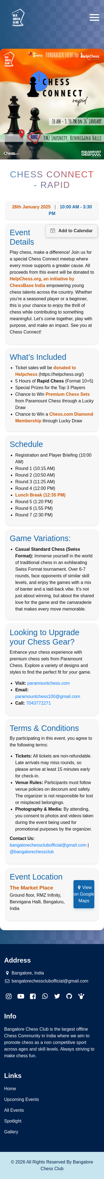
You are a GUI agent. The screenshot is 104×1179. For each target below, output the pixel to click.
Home (10, 1088)
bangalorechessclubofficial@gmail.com (48, 845)
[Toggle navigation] (94, 17)
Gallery (11, 1131)
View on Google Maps (84, 894)
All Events (14, 1110)
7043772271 (38, 703)
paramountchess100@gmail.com (47, 696)
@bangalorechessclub (32, 851)
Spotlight (12, 1121)
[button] (81, 996)
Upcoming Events (21, 1099)
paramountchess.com (48, 683)
